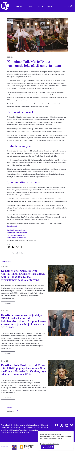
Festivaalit (19, 6)
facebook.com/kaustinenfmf (17, 230)
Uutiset (30, 6)
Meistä (49, 6)
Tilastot (40, 6)
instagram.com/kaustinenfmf (18, 233)
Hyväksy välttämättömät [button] (49, 444)
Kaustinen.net (12, 226)
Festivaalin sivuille (17, 253)
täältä (60, 438)
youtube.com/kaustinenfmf (17, 235)
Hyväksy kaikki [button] (47, 447)
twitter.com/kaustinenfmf (17, 238)
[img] (56, 425)
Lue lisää (8, 303)
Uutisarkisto (11, 411)
